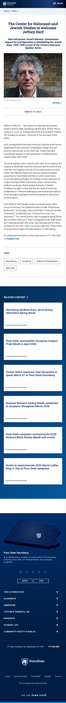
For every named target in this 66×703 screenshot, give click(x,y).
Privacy (7, 676)
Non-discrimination (20, 676)
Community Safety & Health (19, 631)
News (14, 11)
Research (9, 618)
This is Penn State (14, 592)
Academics (10, 598)
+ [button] (57, 592)
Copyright (47, 676)
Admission (9, 605)
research (26, 261)
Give (41, 581)
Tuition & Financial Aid (17, 612)
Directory (58, 676)
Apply (25, 581)
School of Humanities (47, 261)
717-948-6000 (53, 647)
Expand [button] (56, 103)
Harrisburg (11, 261)
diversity (10, 268)
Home (6, 11)
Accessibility (35, 676)
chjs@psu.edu (12, 238)
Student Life (11, 625)
